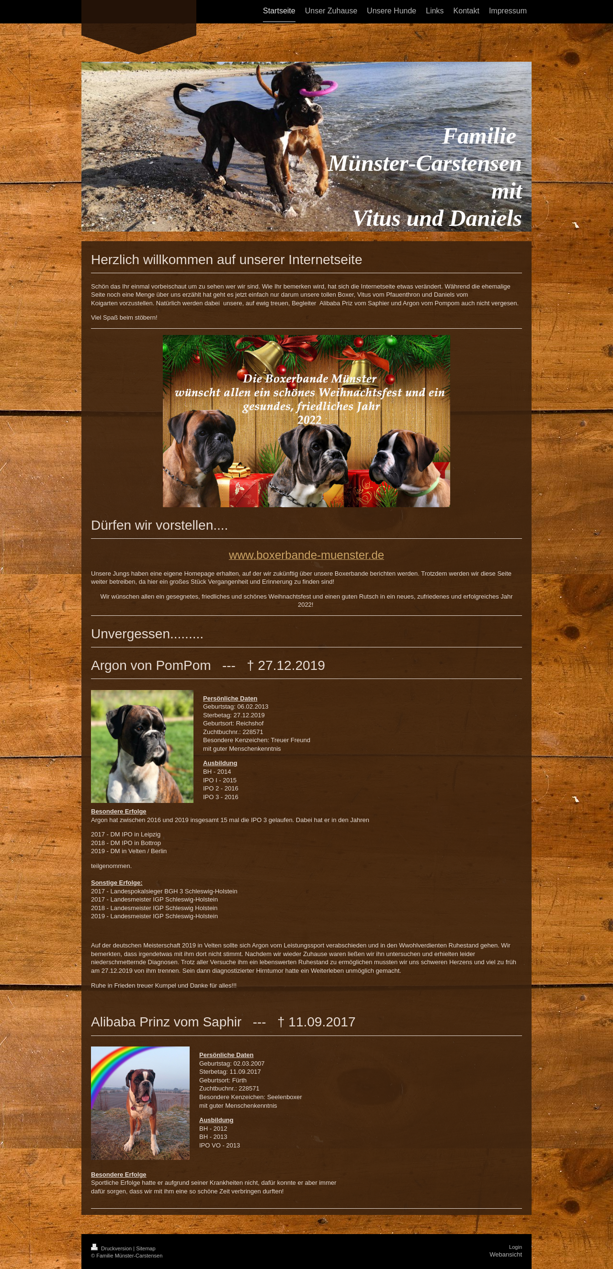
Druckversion (112, 1248)
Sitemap (145, 1248)
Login (515, 1247)
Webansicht (505, 1254)
